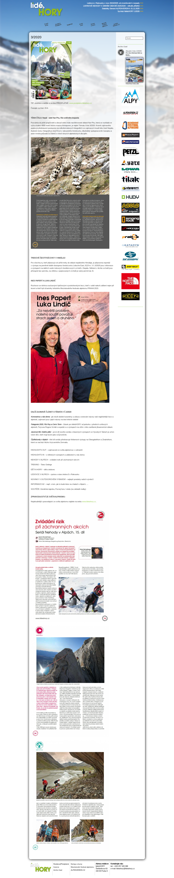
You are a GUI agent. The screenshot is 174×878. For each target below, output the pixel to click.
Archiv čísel (57, 870)
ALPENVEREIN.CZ (78, 870)
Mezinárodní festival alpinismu (82, 867)
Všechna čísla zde (132, 84)
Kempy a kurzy (76, 864)
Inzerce (56, 867)
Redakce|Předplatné (61, 864)
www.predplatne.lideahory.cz (80, 103)
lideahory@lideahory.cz (125, 868)
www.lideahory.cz (89, 501)
